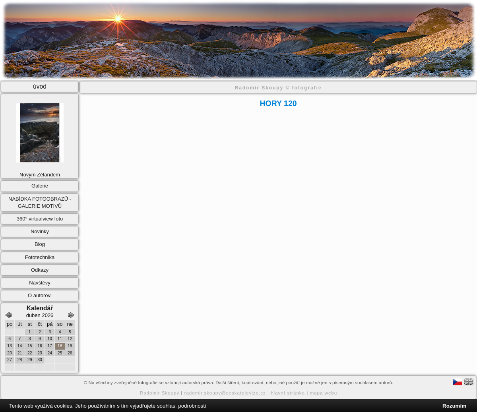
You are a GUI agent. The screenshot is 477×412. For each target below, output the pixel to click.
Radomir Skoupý (160, 392)
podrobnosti (192, 406)
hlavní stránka (288, 392)
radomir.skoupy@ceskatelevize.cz (225, 392)
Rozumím (454, 406)
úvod (40, 86)
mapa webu (323, 392)
